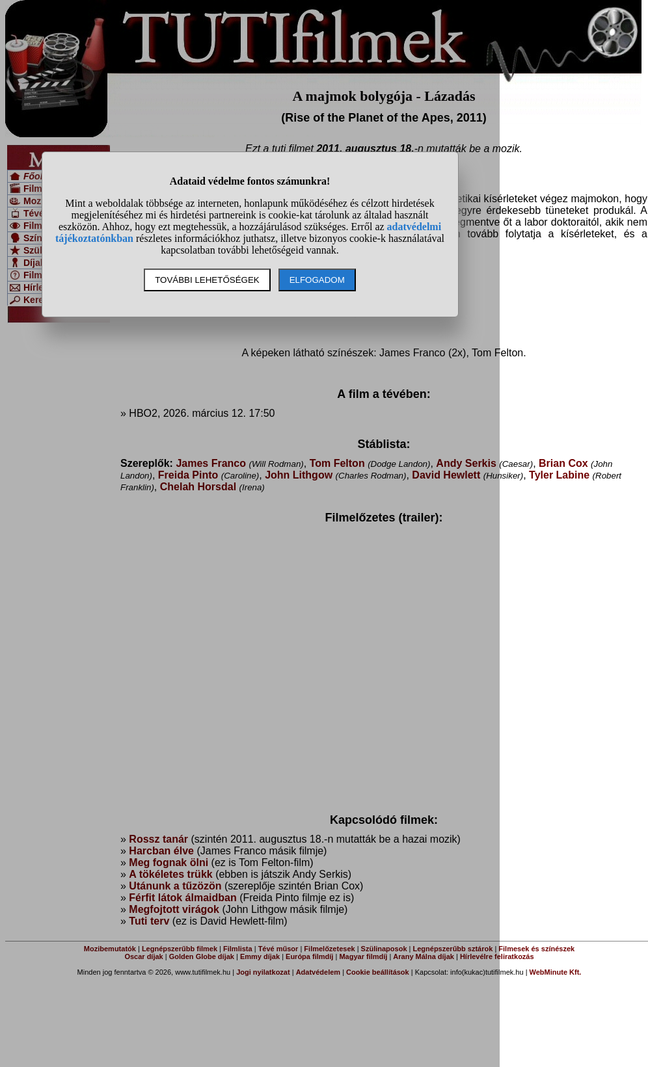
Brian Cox (563, 463)
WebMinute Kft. (556, 972)
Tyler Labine (559, 475)
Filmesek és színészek (536, 949)
